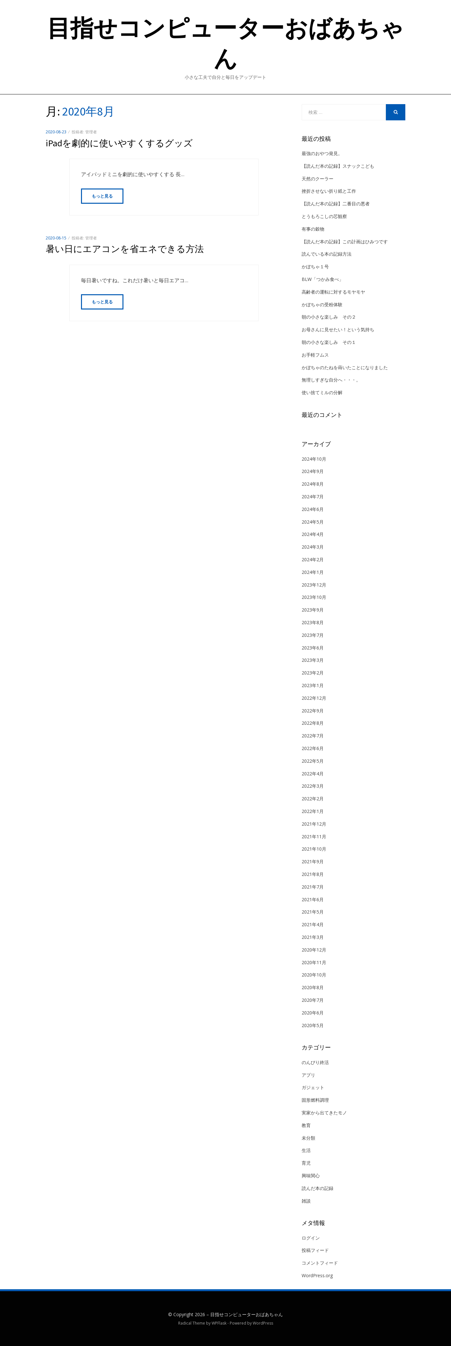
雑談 (306, 1201)
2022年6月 (313, 748)
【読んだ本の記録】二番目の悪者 (336, 203)
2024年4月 (313, 534)
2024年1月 (313, 572)
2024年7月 (313, 496)
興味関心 (311, 1175)
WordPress (263, 1323)
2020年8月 (313, 987)
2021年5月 (313, 912)
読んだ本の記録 (317, 1188)
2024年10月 (314, 459)
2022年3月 (313, 786)
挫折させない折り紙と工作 (329, 191)
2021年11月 (314, 836)
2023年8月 (313, 622)
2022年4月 (313, 773)
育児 (306, 1163)
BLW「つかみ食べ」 (322, 279)
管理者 (91, 132)
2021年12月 (314, 824)
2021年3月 (313, 937)
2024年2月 (313, 559)
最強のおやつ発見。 (322, 153)
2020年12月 (314, 950)
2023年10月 (314, 597)
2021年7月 (313, 887)
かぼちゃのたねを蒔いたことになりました (345, 367)
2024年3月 (313, 547)
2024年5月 (313, 522)
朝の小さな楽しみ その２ (329, 317)
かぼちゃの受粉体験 (322, 304)
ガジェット (313, 1087)
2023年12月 (314, 585)
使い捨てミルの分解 (322, 392)
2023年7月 (313, 635)
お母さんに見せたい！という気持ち (338, 329)
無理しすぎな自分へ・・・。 (331, 380)
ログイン (311, 1238)
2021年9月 (313, 861)
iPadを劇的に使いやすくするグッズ (119, 143)
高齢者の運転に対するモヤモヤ (333, 292)
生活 (306, 1150)
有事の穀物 (313, 229)
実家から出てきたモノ (324, 1113)
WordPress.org (317, 1275)
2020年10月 (314, 975)
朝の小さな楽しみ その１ (329, 342)
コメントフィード (320, 1263)
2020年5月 (313, 1025)
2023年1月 (313, 685)
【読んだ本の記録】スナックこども (338, 166)
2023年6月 (313, 648)
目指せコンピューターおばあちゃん (246, 1314)
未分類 (308, 1138)
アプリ (308, 1075)
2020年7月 (313, 1000)
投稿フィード (315, 1250)
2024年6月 (313, 509)
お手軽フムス (315, 355)
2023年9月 (313, 610)
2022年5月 (313, 761)
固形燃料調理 (315, 1100)
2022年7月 (313, 736)
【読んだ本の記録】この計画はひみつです (345, 241)
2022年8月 (313, 723)
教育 (306, 1125)
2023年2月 (313, 673)
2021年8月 (313, 874)
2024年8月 (313, 484)
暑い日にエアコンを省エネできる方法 (125, 249)
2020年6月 (313, 1013)
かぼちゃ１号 (315, 266)
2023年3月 (313, 660)
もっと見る (102, 196)
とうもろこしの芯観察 (324, 216)
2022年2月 (313, 798)
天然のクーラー (317, 179)
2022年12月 (314, 698)
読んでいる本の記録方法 (327, 254)
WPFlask (219, 1323)
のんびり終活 (315, 1062)
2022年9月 (313, 711)
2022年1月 (313, 811)
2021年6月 (313, 899)
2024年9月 (313, 471)
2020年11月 (314, 962)
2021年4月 (313, 924)
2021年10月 (314, 849)
